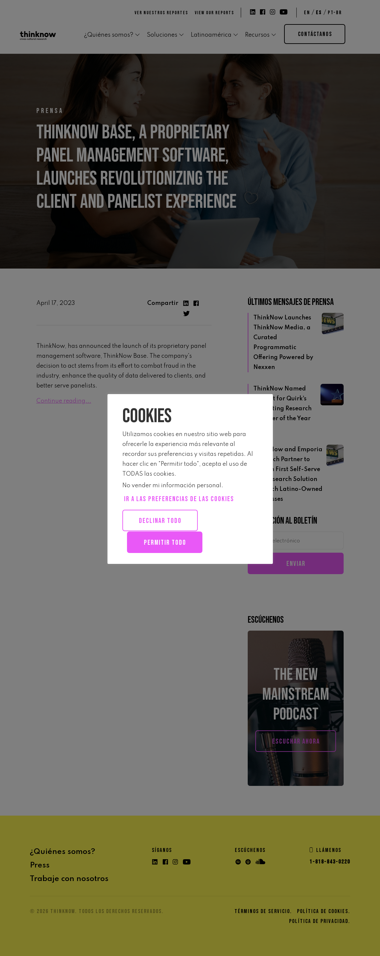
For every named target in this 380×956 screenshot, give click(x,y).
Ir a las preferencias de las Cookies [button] (179, 499)
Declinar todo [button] (161, 521)
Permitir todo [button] (166, 542)
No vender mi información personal (171, 486)
